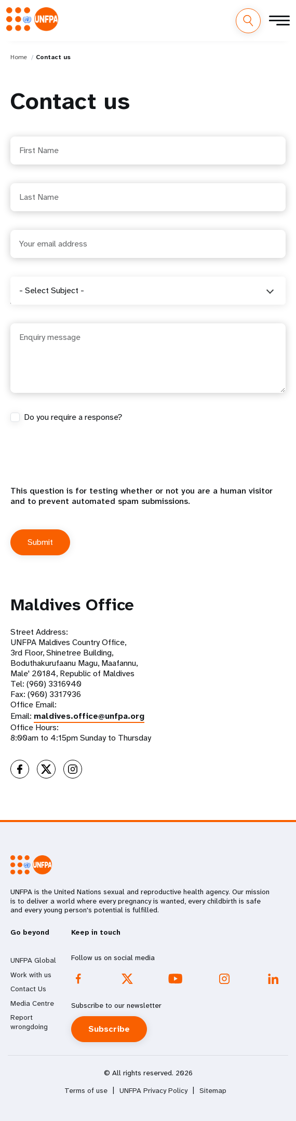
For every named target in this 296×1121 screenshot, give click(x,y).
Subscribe (109, 1028)
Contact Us (28, 988)
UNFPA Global (33, 960)
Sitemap (212, 1090)
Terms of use (85, 1090)
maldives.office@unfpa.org (89, 715)
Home (18, 57)
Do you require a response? (73, 417)
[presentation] (89, 465)
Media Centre (32, 1003)
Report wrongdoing (29, 1022)
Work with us (30, 974)
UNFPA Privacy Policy (153, 1090)
